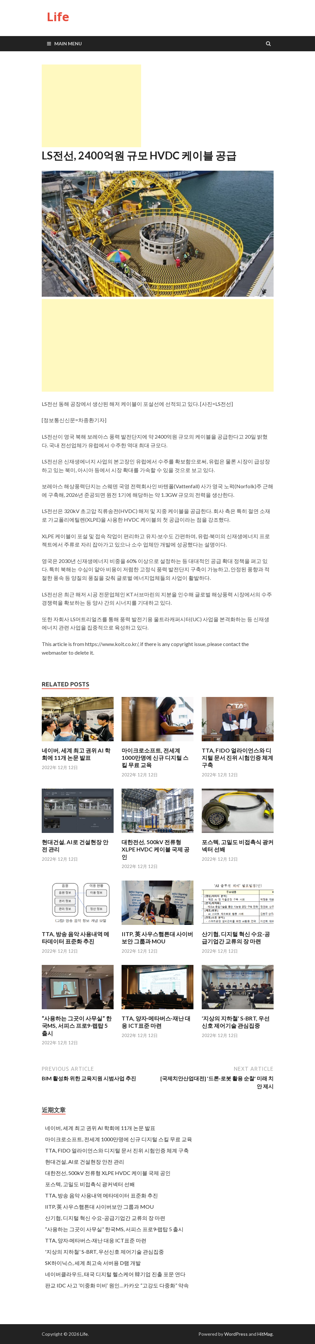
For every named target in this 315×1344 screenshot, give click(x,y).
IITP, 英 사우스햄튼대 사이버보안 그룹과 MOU (157, 938)
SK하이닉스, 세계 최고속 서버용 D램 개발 (93, 1263)
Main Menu (68, 43)
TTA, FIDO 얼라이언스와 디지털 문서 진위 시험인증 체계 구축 (237, 757)
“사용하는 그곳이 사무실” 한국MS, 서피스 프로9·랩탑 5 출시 (77, 1025)
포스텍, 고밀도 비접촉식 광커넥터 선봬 (90, 1184)
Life (58, 17)
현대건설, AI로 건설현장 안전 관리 (84, 1161)
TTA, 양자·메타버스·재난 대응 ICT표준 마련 (156, 1022)
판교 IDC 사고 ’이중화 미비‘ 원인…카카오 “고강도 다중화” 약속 (117, 1285)
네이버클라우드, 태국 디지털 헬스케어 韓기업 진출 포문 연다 (115, 1274)
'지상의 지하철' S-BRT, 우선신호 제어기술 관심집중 (236, 1022)
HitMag (265, 1334)
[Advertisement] (91, 106)
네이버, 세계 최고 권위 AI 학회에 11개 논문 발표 (76, 754)
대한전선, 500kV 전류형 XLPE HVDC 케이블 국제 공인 (155, 849)
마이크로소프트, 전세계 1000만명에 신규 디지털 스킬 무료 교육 (155, 757)
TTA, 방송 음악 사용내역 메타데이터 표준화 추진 (75, 938)
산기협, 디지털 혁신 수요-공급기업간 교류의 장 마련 (236, 938)
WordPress (236, 1334)
